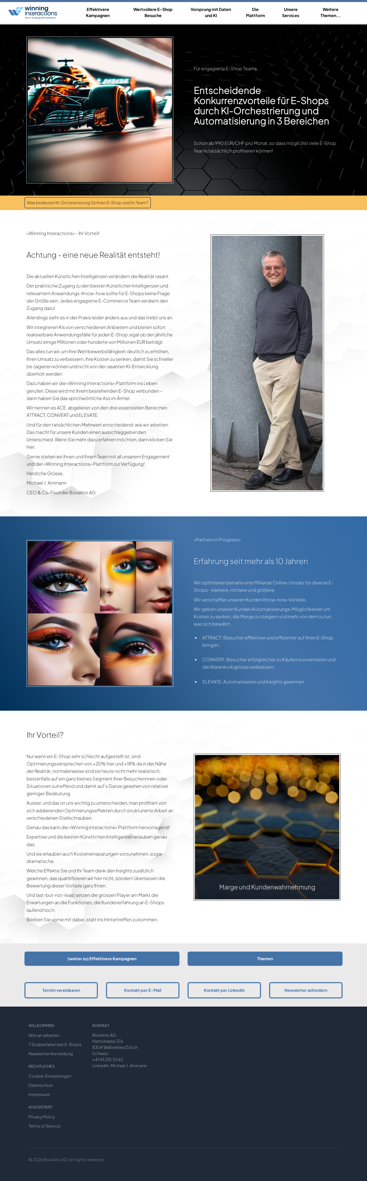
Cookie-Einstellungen (50, 1076)
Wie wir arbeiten (44, 1035)
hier (30, 447)
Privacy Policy (42, 1116)
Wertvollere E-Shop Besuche (153, 12)
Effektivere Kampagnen (98, 12)
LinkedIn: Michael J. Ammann (119, 1065)
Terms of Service (44, 1126)
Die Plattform (255, 12)
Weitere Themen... (330, 12)
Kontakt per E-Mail (142, 990)
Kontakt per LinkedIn (224, 990)
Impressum (39, 1094)
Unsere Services (290, 12)
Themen (265, 958)
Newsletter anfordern (305, 990)
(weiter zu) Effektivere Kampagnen (102, 958)
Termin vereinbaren (61, 990)
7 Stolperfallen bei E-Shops (55, 1044)
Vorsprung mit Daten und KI (211, 12)
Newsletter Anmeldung (51, 1053)
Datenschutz (41, 1085)
